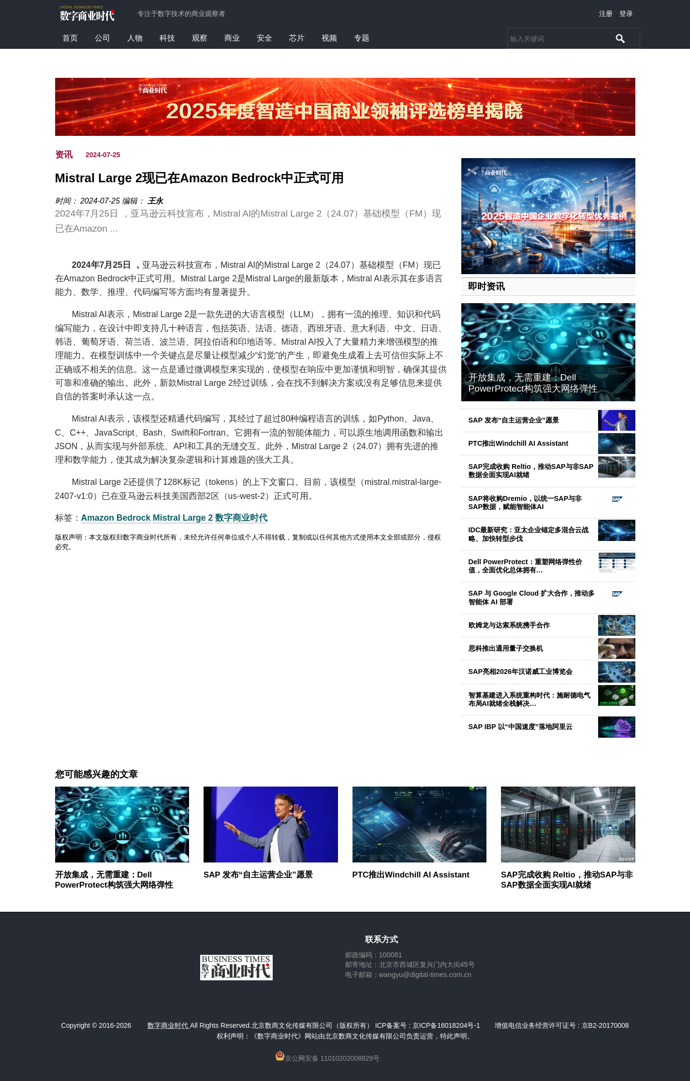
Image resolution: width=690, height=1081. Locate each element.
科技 (167, 38)
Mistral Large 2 (183, 518)
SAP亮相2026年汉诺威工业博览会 (521, 671)
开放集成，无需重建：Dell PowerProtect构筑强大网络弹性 (533, 383)
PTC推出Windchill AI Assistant (519, 443)
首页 (70, 38)
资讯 (64, 155)
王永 (155, 201)
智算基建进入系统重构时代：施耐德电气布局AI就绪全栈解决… (529, 699)
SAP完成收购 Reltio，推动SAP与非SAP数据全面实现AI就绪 (567, 879)
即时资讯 (486, 286)
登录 (626, 13)
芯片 (297, 38)
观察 (199, 38)
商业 (232, 38)
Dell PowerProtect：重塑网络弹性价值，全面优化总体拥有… (525, 566)
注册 (606, 13)
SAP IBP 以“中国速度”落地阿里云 (521, 726)
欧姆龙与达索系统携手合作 (509, 625)
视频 (329, 38)
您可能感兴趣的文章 (96, 774)
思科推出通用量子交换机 (506, 648)
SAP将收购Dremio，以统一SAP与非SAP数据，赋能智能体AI (525, 503)
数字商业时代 (241, 518)
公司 (102, 38)
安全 (264, 38)
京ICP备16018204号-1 (446, 1025)
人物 (135, 38)
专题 (361, 38)
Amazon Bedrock (116, 518)
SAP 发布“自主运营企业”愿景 (514, 420)
